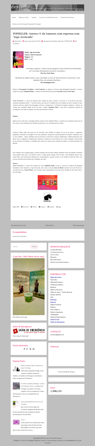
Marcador (53, 280)
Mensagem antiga (78, 225)
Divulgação (47, 41)
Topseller (64, 165)
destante (46, 438)
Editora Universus (56, 290)
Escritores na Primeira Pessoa (48, 17)
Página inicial (50, 225)
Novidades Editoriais (57, 41)
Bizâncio (53, 287)
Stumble (51, 207)
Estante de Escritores (67, 17)
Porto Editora (55, 309)
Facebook (25, 207)
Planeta (53, 307)
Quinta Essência (55, 305)
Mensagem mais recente (18, 225)
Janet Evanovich (18, 101)
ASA (51, 297)
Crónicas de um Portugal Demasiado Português (26, 24)
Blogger (72, 372)
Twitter (34, 207)
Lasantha (43, 440)
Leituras (34, 17)
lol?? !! (23, 420)
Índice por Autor (24, 17)
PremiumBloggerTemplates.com (56, 440)
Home (14, 17)
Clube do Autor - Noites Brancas (61, 292)
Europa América (55, 295)
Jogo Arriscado (64, 89)
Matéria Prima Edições (58, 317)
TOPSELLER (68, 41)
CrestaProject (24, 440)
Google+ (42, 207)
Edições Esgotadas (56, 312)
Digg (58, 207)
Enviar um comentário (19, 236)
